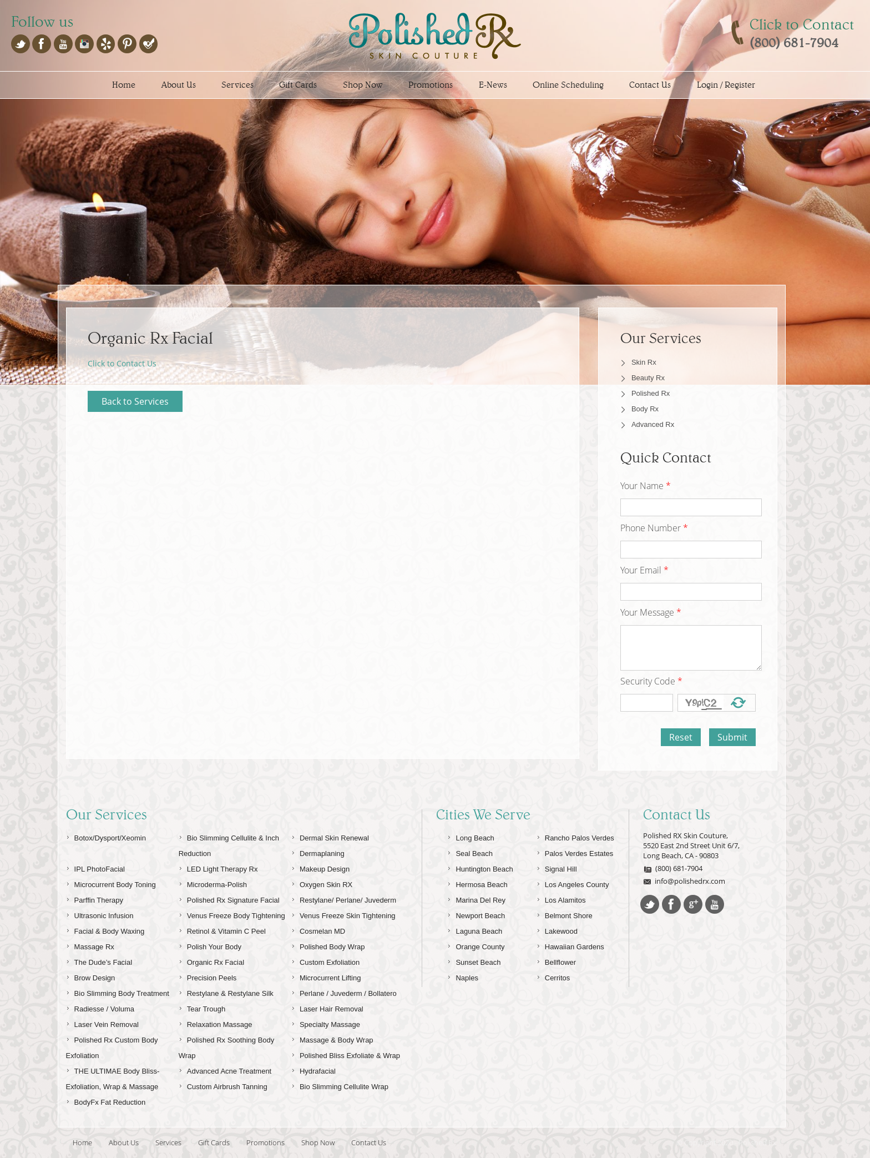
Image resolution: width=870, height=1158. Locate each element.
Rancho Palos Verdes (575, 836)
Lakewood (557, 929)
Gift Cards (298, 84)
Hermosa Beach (477, 883)
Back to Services (135, 401)
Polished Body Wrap (328, 945)
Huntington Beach (480, 867)
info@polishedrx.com (684, 881)
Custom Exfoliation (325, 960)
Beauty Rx (648, 378)
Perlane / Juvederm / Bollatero (344, 992)
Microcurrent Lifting (326, 976)
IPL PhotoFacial (95, 867)
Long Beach (470, 836)
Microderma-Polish (213, 883)
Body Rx (645, 409)
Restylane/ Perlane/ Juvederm (343, 898)
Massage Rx (90, 945)
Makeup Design (320, 867)
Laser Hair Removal (327, 1007)
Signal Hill (557, 867)
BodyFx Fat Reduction (106, 1100)
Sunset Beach (473, 960)
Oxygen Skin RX (321, 883)
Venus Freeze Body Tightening (232, 914)
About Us (178, 84)
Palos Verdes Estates (575, 852)
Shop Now (363, 84)
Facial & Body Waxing (105, 929)
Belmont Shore (565, 914)
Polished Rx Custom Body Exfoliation (112, 1046)
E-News (493, 84)
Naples (462, 976)
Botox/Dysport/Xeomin (106, 836)
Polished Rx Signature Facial (229, 898)
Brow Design (90, 976)
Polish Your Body (210, 945)
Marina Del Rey (476, 898)
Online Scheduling (568, 84)
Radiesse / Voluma (100, 1007)
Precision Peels (208, 976)
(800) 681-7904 (672, 868)
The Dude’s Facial (99, 960)
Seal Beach (470, 852)
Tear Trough (202, 1007)
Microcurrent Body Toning (111, 883)
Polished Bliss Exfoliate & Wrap (345, 1054)
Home (123, 84)
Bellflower (556, 960)
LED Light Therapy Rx (218, 867)
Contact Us (650, 84)
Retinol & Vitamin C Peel (222, 929)
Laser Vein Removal (102, 1023)
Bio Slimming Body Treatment (117, 992)
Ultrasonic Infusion (100, 914)
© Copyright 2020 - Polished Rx (726, 1142)
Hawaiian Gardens (570, 945)
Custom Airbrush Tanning (223, 1085)
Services (237, 84)
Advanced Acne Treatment (225, 1069)
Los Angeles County (573, 883)
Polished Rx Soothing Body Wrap (227, 1046)
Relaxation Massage (215, 1023)
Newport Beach (476, 914)
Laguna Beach (474, 929)
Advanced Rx (652, 424)
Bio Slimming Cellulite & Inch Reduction (229, 844)
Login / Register (726, 84)
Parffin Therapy (94, 898)
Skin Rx (643, 362)
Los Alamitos (561, 898)
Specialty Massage (325, 1023)
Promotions (430, 84)
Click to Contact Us (122, 363)
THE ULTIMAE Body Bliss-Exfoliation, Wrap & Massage (113, 1077)
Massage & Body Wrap (332, 1038)
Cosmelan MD (318, 929)
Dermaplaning (318, 852)
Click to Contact (802, 24)
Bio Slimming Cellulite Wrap (339, 1085)
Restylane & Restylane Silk (226, 992)
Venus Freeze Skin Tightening (343, 914)
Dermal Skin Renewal (330, 836)
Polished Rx (650, 393)
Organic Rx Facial (211, 960)
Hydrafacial (313, 1069)
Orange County (475, 945)
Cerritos (553, 976)
